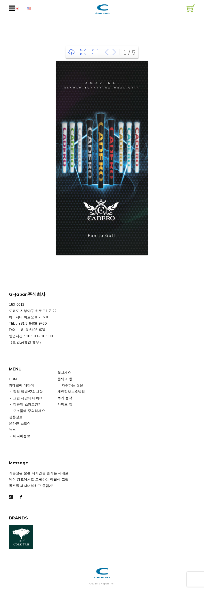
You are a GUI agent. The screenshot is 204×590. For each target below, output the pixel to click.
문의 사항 (64, 379)
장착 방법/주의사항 (28, 391)
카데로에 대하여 (21, 385)
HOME (14, 379)
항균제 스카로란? (26, 404)
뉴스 (12, 429)
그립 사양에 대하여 (28, 398)
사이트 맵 (64, 404)
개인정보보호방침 (71, 391)
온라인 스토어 (20, 423)
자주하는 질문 (72, 385)
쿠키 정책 (64, 398)
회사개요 (64, 372)
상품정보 (16, 417)
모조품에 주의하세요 (29, 411)
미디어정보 (21, 436)
